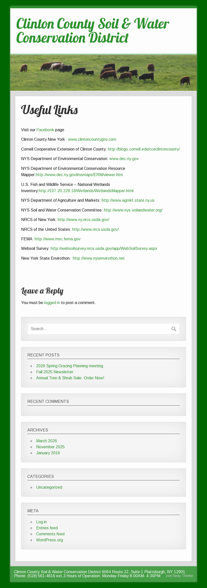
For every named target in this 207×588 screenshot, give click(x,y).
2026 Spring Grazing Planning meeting (69, 366)
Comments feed (50, 534)
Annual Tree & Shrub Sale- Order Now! (70, 378)
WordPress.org (49, 540)
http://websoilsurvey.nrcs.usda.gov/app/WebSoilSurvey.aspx (104, 248)
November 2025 (50, 447)
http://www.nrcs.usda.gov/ (95, 229)
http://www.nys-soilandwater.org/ (133, 210)
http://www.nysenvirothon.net (99, 258)
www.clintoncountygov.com (92, 139)
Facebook (45, 130)
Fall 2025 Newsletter (54, 372)
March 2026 (46, 441)
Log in (41, 522)
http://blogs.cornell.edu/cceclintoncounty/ (144, 149)
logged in (52, 303)
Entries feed (47, 528)
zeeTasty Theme (179, 576)
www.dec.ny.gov (123, 159)
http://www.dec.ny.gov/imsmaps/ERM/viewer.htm (79, 175)
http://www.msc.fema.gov (58, 239)
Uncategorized (49, 487)
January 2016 (48, 453)
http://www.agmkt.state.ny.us (128, 200)
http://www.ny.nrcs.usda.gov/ (83, 219)
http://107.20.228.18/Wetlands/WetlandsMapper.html (86, 191)
